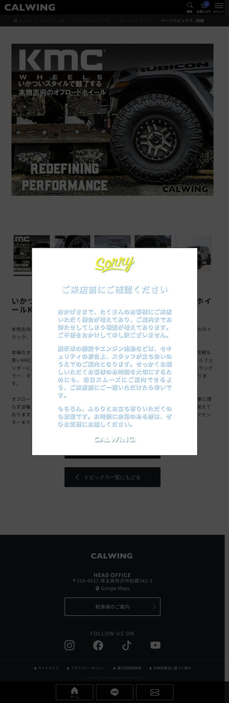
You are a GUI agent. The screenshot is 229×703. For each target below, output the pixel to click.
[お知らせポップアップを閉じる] (185, 258)
